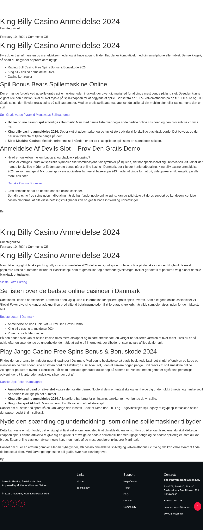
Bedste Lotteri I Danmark (17, 316)
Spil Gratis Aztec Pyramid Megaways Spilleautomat (35, 114)
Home (164, 9)
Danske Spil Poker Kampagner (21, 381)
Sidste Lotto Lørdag (13, 282)
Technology (190, 9)
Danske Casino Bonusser (25, 183)
